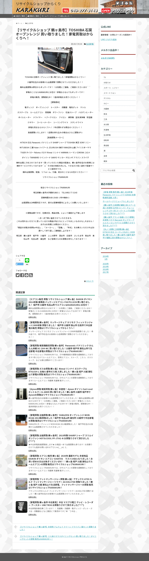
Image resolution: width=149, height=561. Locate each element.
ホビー (106, 103)
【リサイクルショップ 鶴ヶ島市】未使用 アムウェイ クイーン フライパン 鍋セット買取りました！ (55, 528)
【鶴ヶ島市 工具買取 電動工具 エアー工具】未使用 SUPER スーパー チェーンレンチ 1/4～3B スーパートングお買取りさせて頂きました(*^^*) (119, 209)
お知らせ (107, 82)
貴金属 (106, 145)
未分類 (106, 124)
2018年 (106, 269)
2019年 (106, 266)
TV (105, 77)
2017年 (106, 272)
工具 (105, 119)
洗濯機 (106, 129)
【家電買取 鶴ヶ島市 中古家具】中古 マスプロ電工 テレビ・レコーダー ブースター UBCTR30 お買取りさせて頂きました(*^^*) (61, 503)
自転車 (106, 140)
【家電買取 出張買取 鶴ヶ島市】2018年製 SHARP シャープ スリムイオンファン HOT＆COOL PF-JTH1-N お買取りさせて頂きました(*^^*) (61, 438)
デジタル (107, 98)
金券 (105, 156)
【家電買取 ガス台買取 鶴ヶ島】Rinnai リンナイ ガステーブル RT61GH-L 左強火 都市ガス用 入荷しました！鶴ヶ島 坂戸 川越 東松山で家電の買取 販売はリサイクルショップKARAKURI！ (60, 371)
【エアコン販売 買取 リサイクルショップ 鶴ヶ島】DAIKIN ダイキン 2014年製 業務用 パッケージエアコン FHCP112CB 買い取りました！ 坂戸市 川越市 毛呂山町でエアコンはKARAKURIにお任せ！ (60, 302)
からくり (90, 281)
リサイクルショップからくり (38, 3)
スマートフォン (110, 93)
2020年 (106, 263)
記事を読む (33, 317)
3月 (106, 259)
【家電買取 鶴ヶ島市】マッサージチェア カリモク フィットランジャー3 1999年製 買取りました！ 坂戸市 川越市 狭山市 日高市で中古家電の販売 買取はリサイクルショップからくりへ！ (61, 325)
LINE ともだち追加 (109, 39)
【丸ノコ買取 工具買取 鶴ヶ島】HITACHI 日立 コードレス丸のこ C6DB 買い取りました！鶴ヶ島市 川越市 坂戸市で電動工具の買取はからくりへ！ (119, 233)
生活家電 (90, 44)
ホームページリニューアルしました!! (118, 201)
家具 (105, 114)
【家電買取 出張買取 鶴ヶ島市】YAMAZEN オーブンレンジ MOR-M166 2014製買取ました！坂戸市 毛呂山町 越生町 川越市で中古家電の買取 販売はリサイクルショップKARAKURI (61, 417)
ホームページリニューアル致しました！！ (57, 16)
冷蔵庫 (106, 108)
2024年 (106, 256)
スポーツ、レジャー (111, 88)
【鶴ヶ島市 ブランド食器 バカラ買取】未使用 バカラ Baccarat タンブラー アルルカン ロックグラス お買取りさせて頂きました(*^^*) (119, 221)
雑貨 (105, 161)
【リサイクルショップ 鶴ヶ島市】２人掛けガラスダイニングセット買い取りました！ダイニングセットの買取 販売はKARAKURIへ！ (55, 537)
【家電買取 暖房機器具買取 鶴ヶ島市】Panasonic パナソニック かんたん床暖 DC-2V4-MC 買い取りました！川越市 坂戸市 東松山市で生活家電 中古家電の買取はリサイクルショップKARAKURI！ (61, 348)
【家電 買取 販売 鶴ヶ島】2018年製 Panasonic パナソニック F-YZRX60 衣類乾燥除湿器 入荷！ (119, 195)
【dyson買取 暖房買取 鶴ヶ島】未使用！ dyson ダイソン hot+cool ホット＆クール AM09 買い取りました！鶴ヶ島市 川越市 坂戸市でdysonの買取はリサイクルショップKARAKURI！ (61, 391)
